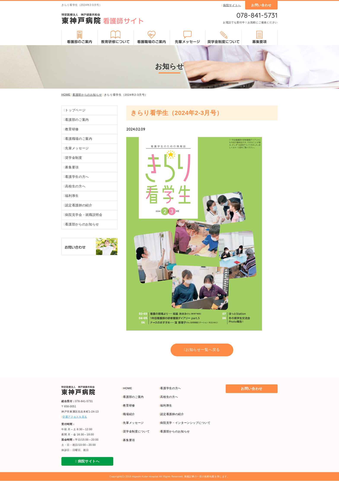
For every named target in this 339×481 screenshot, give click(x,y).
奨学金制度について (136, 431)
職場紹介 (129, 414)
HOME (65, 94)
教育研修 (72, 129)
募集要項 (72, 167)
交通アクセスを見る (74, 417)
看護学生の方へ (170, 388)
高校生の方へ (169, 397)
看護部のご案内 (77, 119)
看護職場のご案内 (78, 138)
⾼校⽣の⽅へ (75, 186)
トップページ (75, 110)
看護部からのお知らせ (87, 94)
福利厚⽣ (72, 195)
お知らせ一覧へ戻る (202, 350)
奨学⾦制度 (73, 157)
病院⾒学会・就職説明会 (83, 215)
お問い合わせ (261, 5)
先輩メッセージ (77, 148)
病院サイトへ (231, 5)
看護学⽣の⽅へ (77, 176)
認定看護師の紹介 (78, 205)
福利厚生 (166, 406)
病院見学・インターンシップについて (185, 423)
